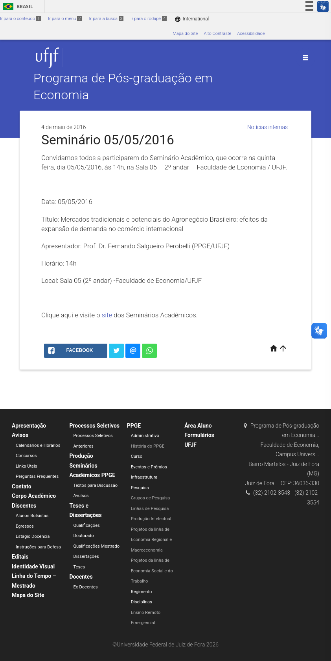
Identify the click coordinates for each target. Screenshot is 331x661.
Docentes (80, 577)
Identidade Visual (33, 566)
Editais (20, 557)
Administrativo (145, 435)
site (107, 315)
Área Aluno (198, 425)
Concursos (26, 455)
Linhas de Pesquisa (150, 508)
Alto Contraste (217, 33)
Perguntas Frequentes (37, 476)
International (192, 19)
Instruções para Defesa (38, 547)
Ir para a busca (106, 18)
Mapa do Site (185, 33)
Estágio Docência (33, 536)
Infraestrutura (144, 477)
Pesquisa (140, 487)
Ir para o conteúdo (20, 18)
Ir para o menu (65, 18)
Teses (79, 567)
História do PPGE (147, 446)
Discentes (24, 506)
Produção (81, 456)
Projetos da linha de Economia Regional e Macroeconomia (151, 540)
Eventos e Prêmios (149, 467)
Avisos (20, 435)
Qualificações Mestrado (96, 546)
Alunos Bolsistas (32, 515)
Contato (21, 486)
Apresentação (29, 425)
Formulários (199, 435)
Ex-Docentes (85, 587)
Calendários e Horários (38, 445)
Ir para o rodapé (149, 18)
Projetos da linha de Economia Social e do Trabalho (152, 571)
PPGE (134, 425)
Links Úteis (26, 466)
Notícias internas (267, 127)
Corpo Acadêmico (34, 496)
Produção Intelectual (151, 518)
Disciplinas (141, 602)
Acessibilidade (251, 33)
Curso (136, 456)
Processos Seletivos (94, 425)
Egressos (25, 526)
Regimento (141, 591)
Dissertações (86, 556)
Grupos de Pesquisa (150, 498)
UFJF (190, 445)
